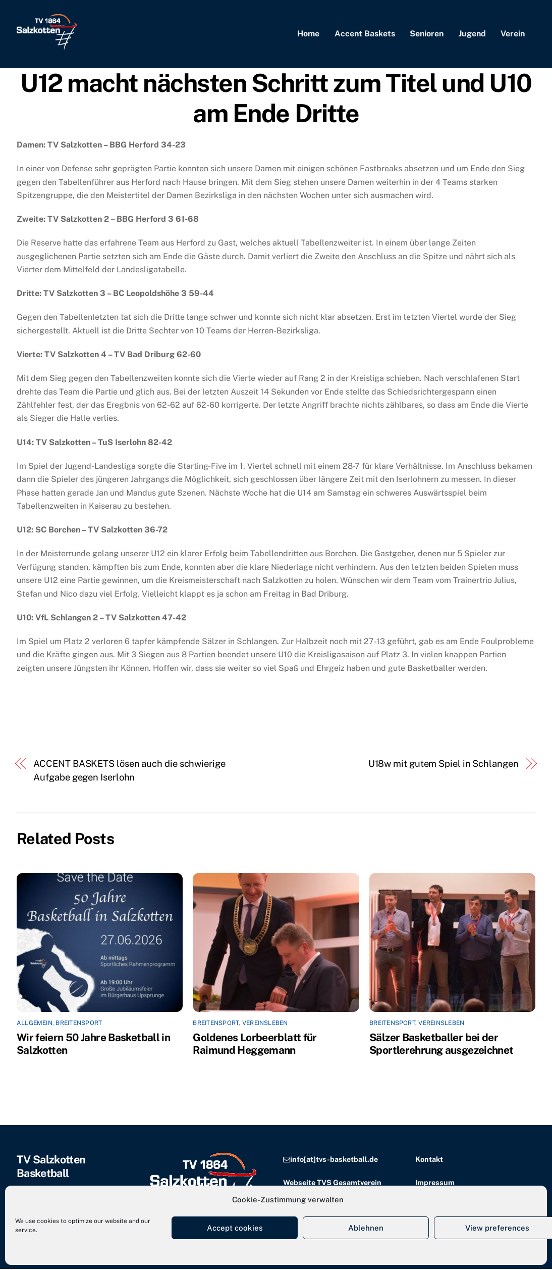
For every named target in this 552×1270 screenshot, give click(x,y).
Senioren (427, 34)
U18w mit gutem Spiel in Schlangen (443, 764)
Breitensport (79, 1024)
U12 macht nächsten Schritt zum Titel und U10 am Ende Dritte (276, 99)
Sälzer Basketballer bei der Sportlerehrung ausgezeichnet (441, 1044)
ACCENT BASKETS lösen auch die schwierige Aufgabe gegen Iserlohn (129, 771)
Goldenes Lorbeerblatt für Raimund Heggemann (254, 1044)
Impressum (435, 1183)
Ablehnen (365, 1228)
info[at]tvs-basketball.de (334, 1160)
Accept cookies (235, 1228)
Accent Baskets (365, 34)
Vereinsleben (265, 1024)
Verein (513, 34)
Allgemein (34, 1024)
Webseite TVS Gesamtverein (332, 1183)
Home (308, 34)
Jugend (472, 34)
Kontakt (429, 1160)
